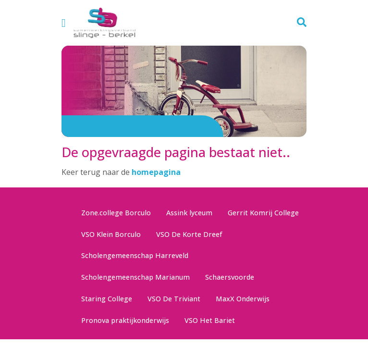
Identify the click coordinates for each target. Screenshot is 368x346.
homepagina (156, 172)
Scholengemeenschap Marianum (135, 277)
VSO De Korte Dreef (189, 234)
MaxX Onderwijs (243, 298)
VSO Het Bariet (209, 320)
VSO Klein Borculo (111, 234)
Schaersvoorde (229, 277)
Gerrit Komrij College (263, 212)
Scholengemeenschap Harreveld (134, 255)
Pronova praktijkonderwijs (125, 320)
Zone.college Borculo (116, 212)
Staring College (106, 298)
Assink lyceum (189, 212)
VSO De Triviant (173, 298)
